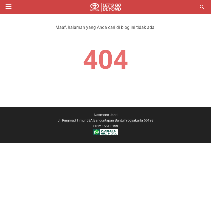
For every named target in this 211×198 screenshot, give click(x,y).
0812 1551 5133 (105, 126)
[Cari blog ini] (202, 7)
